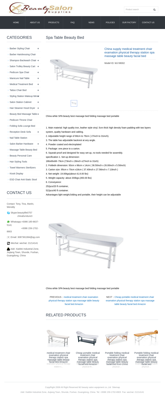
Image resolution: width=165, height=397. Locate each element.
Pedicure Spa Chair (19, 72)
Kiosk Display (16, 173)
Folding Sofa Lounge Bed (22, 126)
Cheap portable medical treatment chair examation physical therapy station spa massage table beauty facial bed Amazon (130, 300)
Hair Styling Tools (18, 161)
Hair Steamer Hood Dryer (22, 108)
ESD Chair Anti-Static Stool (23, 179)
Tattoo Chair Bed (18, 90)
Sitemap (116, 387)
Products (53, 22)
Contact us (148, 22)
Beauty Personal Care (21, 155)
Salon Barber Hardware (21, 143)
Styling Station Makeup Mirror (24, 96)
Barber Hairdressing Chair (23, 54)
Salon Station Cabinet (20, 102)
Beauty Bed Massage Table (23, 114)
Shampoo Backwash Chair (23, 60)
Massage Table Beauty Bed (23, 149)
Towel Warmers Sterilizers (23, 167)
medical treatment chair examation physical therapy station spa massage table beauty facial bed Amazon (74, 300)
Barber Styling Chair (20, 48)
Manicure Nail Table (19, 78)
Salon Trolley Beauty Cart (22, 66)
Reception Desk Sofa (20, 132)
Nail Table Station (18, 138)
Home (16, 22)
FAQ (72, 22)
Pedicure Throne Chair (21, 120)
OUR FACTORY (129, 22)
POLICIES (110, 22)
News (91, 22)
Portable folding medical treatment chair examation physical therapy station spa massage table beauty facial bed (146, 358)
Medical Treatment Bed (21, 84)
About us (35, 22)
